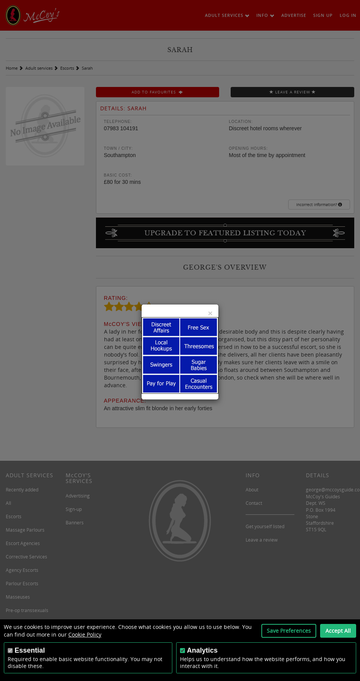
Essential (30, 650)
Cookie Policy (84, 634)
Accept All (338, 630)
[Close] (210, 313)
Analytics (202, 650)
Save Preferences (289, 630)
